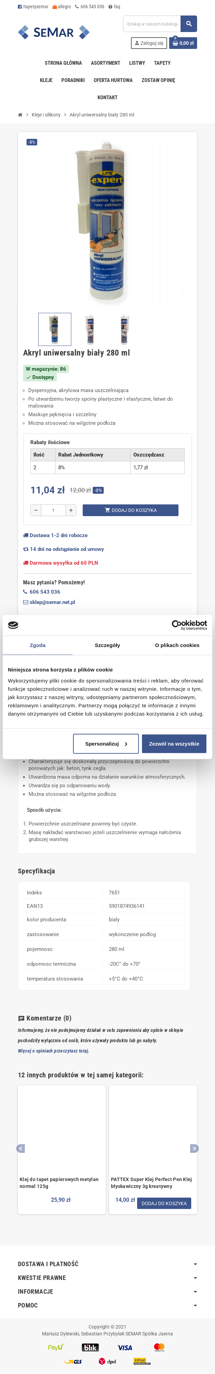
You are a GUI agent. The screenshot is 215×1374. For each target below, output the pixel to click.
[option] (62, 1155)
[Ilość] (53, 510)
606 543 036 (89, 6)
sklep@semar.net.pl (49, 602)
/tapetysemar (33, 6)
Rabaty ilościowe (50, 442)
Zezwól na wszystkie (174, 743)
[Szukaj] (160, 24)
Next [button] (194, 1149)
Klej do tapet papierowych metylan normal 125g (59, 1183)
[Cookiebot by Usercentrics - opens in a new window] (177, 625)
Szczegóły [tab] (107, 645)
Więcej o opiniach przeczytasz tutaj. (53, 1051)
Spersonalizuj (106, 743)
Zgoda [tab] (38, 645)
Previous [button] (20, 1149)
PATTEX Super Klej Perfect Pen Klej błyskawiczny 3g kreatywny (151, 1183)
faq (114, 6)
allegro (61, 6)
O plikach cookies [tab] (177, 645)
